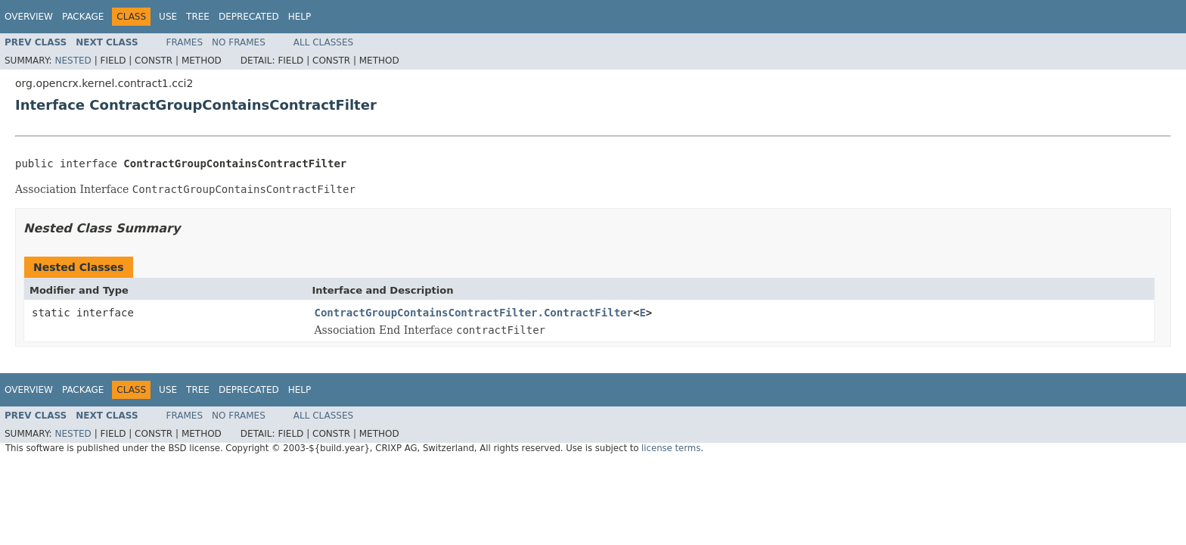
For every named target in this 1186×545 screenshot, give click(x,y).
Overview (29, 16)
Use (168, 16)
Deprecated (249, 16)
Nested (72, 60)
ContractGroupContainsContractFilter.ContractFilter (474, 313)
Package (83, 16)
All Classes (323, 42)
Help (300, 16)
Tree (198, 16)
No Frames (238, 42)
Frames (184, 42)
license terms (670, 448)
